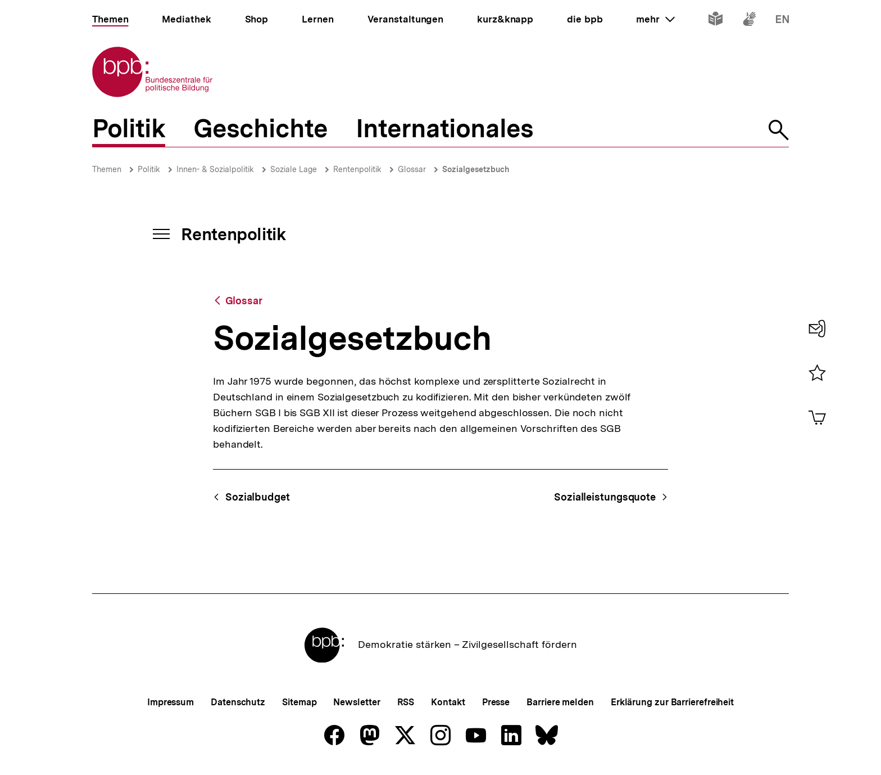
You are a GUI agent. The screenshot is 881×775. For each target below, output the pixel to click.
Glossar (412, 169)
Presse (496, 702)
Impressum (170, 702)
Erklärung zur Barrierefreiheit (672, 702)
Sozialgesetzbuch (476, 169)
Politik (149, 169)
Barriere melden (560, 702)
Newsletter (356, 702)
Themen (106, 169)
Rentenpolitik (357, 169)
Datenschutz (238, 702)
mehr (655, 19)
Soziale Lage (293, 169)
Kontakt (448, 702)
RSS (406, 702)
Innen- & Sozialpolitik (215, 169)
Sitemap (299, 702)
